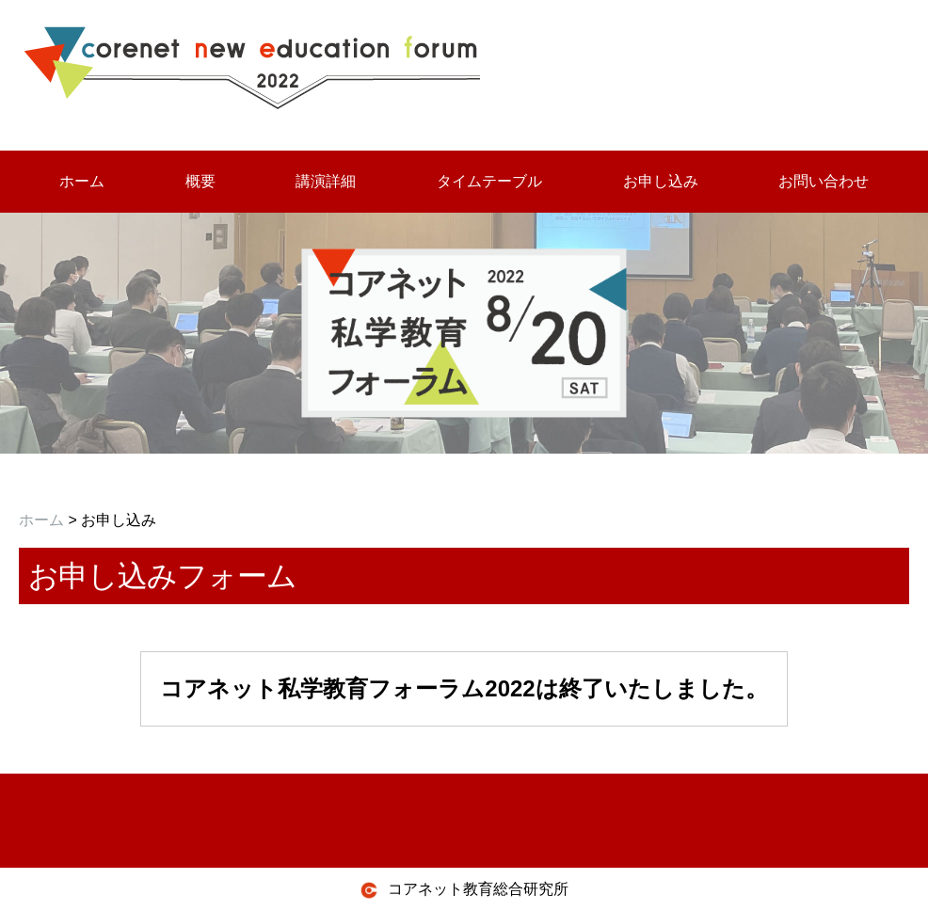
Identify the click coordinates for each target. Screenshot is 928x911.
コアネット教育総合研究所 (464, 890)
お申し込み (660, 181)
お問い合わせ (823, 181)
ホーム (81, 181)
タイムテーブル (489, 181)
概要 (200, 181)
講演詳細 (326, 181)
